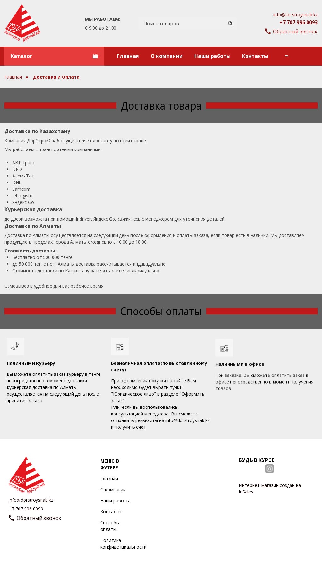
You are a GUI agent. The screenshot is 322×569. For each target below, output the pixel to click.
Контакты (255, 56)
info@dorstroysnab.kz (295, 15)
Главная (128, 56)
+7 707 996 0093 (299, 22)
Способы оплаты (109, 526)
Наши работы (212, 56)
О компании (167, 56)
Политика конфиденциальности (123, 543)
